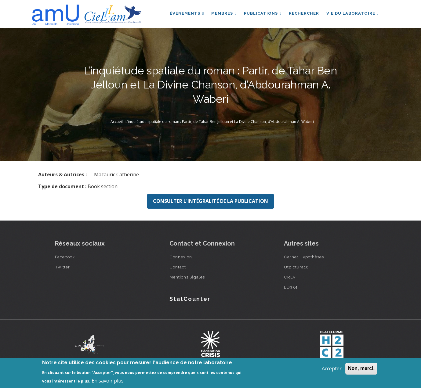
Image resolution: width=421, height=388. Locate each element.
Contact (177, 266)
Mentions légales (187, 277)
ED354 (291, 287)
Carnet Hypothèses (304, 256)
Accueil (117, 121)
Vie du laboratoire (352, 13)
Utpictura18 (296, 266)
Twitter (62, 266)
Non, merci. (361, 368)
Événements (187, 13)
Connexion (180, 256)
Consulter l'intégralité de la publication (210, 201)
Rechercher (304, 13)
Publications (262, 13)
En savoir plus (108, 380)
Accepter (332, 368)
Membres (224, 13)
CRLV (290, 277)
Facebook (65, 256)
